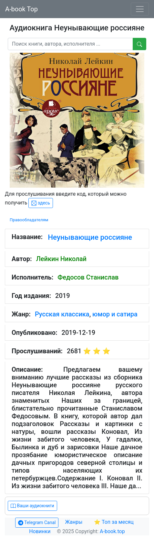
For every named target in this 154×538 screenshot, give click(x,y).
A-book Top (21, 9)
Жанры (74, 522)
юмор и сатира (115, 314)
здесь (40, 203)
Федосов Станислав (87, 277)
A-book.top (112, 531)
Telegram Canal (37, 522)
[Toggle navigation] (140, 9)
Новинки (39, 531)
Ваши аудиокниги (32, 506)
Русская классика (62, 314)
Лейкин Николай (61, 259)
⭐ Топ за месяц (114, 522)
